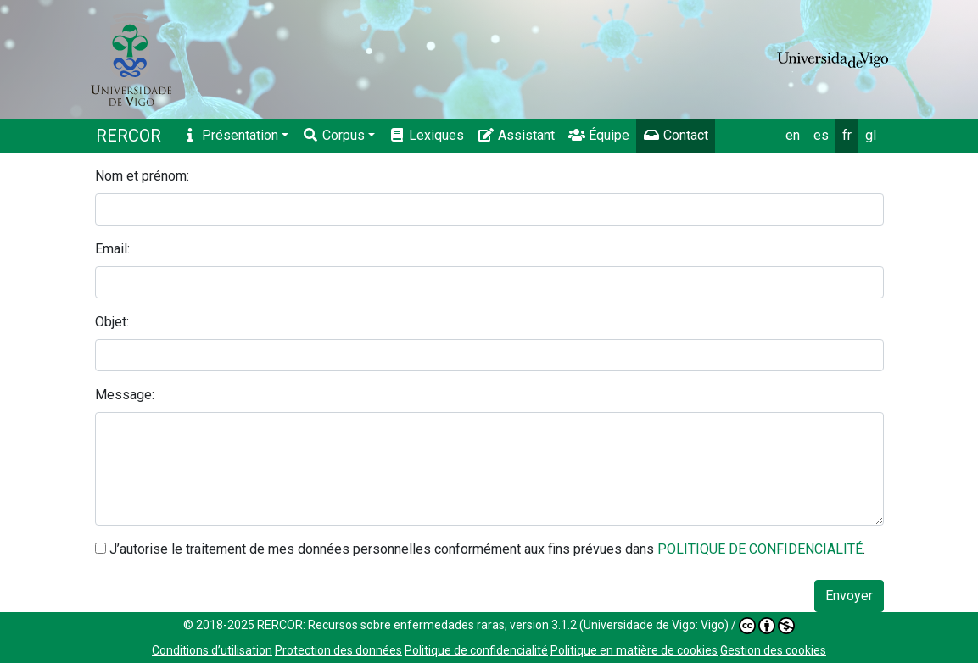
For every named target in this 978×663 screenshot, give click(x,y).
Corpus (333, 135)
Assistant (516, 135)
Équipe (598, 135)
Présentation (230, 135)
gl (870, 135)
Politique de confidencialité (476, 650)
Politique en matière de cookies (634, 650)
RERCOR (128, 135)
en (792, 135)
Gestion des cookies (773, 650)
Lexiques (426, 135)
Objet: (112, 322)
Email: (112, 249)
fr (847, 135)
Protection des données (338, 650)
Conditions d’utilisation (212, 650)
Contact (675, 135)
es (821, 135)
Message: (124, 395)
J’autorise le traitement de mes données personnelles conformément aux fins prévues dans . (487, 549)
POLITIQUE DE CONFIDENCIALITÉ (760, 549)
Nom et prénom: (142, 176)
